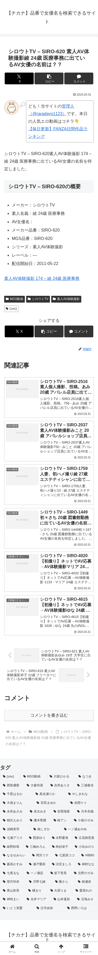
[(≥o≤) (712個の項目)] (10, 777)
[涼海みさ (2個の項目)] (86, 899)
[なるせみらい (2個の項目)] (15, 855)
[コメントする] (78, 78)
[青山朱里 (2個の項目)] (13, 891)
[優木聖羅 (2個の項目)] (38, 820)
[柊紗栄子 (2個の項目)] (61, 847)
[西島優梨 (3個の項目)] (12, 785)
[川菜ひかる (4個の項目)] (61, 777)
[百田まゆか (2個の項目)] (50, 803)
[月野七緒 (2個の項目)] (39, 882)
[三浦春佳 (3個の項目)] (86, 785)
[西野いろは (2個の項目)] (81, 908)
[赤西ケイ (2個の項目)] (82, 803)
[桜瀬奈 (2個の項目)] (86, 882)
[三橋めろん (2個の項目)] (36, 847)
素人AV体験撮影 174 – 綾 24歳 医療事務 (41, 278)
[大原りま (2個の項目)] (60, 891)
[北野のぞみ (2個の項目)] (84, 873)
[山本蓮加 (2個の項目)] (62, 899)
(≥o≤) (11, 308)
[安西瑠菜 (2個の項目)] (62, 812)
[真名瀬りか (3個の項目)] (49, 794)
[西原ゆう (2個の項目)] (38, 838)
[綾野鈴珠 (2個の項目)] (11, 847)
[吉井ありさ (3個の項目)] (61, 785)
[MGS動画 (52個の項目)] (33, 777)
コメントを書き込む (49, 715)
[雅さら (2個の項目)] (64, 882)
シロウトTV (38, 299)
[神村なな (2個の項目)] (86, 864)
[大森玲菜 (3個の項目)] (35, 785)
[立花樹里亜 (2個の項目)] (84, 838)
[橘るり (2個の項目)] (36, 891)
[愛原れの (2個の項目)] (85, 891)
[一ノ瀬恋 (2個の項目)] (35, 873)
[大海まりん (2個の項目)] (17, 803)
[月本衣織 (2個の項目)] (86, 812)
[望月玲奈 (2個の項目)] (13, 882)
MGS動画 (14, 299)
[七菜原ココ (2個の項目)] (65, 855)
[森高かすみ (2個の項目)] (13, 864)
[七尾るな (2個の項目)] (12, 873)
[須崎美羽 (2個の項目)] (15, 829)
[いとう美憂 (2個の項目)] (17, 908)
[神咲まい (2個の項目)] (12, 899)
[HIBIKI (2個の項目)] (88, 855)
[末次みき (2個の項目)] (38, 812)
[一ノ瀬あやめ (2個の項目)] (79, 829)
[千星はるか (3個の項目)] (16, 794)
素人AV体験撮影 (66, 299)
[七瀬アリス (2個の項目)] (13, 838)
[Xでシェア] (19, 78)
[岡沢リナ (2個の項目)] (41, 855)
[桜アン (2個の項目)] (61, 820)
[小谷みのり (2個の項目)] (84, 847)
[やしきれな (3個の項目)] (81, 794)
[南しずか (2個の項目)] (46, 829)
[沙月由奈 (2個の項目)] (49, 908)
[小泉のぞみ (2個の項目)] (84, 820)
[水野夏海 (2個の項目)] (61, 838)
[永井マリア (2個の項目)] (37, 899)
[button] (49, 78)
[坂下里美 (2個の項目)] (59, 873)
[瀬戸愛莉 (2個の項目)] (38, 864)
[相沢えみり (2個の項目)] (13, 820)
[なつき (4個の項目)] (86, 777)
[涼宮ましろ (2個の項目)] (62, 864)
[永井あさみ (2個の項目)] (13, 812)
